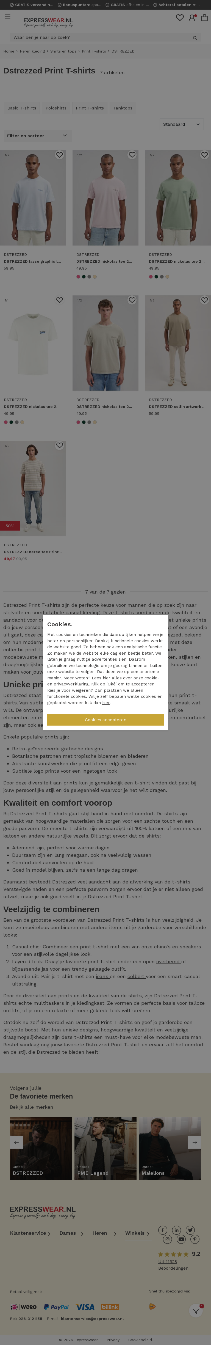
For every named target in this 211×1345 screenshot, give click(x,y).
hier (106, 678)
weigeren (81, 690)
